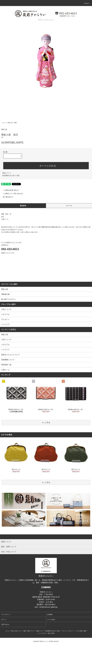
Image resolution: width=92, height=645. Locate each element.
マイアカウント (5, 614)
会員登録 (49, 614)
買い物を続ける (6, 197)
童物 (15, 122)
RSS (49, 633)
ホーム (4, 122)
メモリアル (5, 345)
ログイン (3, 619)
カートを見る (51, 619)
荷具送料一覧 (6, 365)
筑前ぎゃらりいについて (10, 355)
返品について (6, 173)
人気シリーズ (6, 339)
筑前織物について (8, 360)
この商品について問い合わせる (11, 193)
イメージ (69, 205)
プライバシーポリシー (68, 631)
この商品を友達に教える (9, 190)
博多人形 (10, 122)
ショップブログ (41, 633)
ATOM (53, 633)
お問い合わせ (5, 624)
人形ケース (5, 370)
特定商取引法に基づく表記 (11, 175)
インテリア (5, 350)
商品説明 (23, 205)
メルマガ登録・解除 (80, 631)
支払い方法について (16, 631)
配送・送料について (29, 631)
